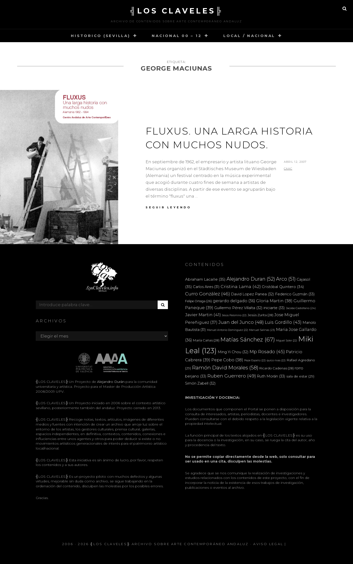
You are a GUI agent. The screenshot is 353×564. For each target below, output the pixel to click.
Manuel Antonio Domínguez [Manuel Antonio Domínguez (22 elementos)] (227, 330)
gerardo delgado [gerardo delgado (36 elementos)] (234, 300)
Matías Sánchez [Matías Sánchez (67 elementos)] (247, 339)
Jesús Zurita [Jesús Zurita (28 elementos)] (260, 315)
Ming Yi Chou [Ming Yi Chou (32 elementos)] (233, 352)
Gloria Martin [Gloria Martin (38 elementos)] (274, 300)
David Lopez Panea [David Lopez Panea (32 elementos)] (252, 294)
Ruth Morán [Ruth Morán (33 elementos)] (271, 376)
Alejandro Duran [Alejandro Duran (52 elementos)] (251, 279)
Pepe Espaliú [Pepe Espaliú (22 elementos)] (255, 360)
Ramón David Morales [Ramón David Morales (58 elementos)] (225, 367)
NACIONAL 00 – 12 (177, 35)
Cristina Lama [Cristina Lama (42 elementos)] (241, 286)
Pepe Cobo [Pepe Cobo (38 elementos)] (227, 359)
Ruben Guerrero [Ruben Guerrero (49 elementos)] (231, 376)
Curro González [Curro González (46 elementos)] (207, 294)
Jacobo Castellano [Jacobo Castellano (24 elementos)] (301, 308)
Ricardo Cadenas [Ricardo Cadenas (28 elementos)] (276, 368)
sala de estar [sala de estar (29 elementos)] (300, 376)
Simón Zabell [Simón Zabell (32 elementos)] (200, 383)
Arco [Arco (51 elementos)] (286, 279)
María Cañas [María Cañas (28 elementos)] (206, 340)
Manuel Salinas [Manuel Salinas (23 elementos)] (262, 330)
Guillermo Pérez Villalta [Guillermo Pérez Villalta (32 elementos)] (238, 308)
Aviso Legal (268, 544)
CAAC (288, 168)
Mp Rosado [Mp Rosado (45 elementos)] (267, 351)
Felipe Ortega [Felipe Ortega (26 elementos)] (198, 301)
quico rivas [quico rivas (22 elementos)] (276, 360)
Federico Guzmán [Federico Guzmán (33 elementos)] (295, 294)
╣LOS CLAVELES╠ (176, 10)
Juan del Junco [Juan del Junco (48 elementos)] (241, 322)
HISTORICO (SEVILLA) (100, 35)
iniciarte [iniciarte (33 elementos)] (274, 307)
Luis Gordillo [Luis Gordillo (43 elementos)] (283, 322)
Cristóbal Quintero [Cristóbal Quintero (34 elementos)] (283, 286)
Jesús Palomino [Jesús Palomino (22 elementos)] (234, 315)
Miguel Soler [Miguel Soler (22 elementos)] (286, 340)
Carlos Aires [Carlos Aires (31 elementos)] (206, 287)
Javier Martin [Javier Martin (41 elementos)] (203, 314)
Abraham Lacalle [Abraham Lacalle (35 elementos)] (205, 279)
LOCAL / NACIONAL (249, 35)
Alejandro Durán (110, 381)
